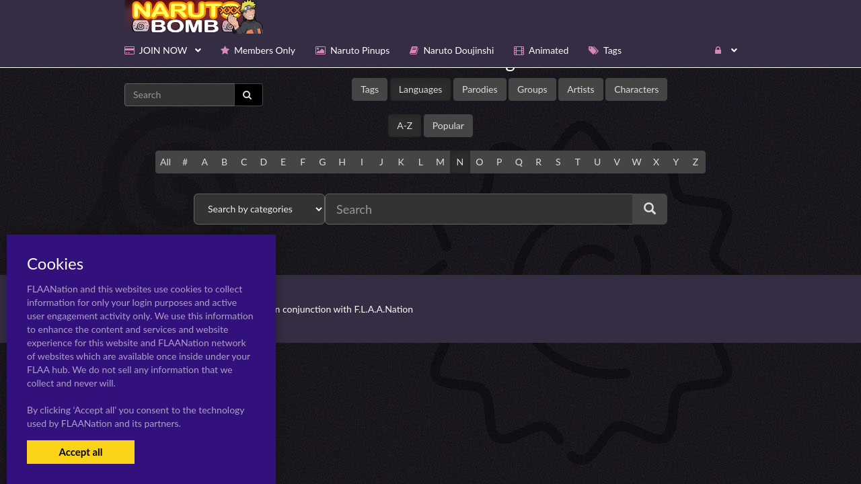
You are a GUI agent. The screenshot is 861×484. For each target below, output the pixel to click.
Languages (421, 89)
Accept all (80, 452)
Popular (448, 125)
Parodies (480, 89)
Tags (370, 89)
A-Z (404, 125)
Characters (636, 89)
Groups (532, 89)
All (165, 161)
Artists (580, 89)
